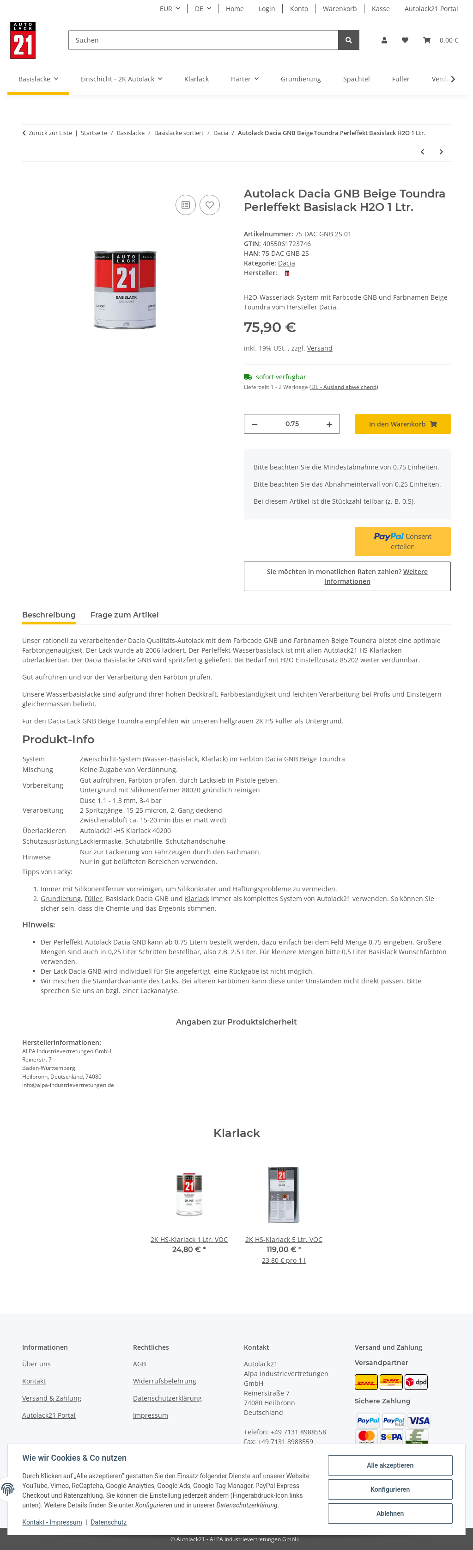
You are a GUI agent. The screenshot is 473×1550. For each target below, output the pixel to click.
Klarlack (197, 898)
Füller (93, 898)
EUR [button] (166, 8)
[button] (384, 40)
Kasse (381, 8)
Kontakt (34, 1381)
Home (235, 8)
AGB (139, 1363)
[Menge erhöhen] (329, 423)
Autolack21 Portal (431, 8)
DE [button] (199, 8)
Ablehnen (389, 1513)
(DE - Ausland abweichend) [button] (343, 387)
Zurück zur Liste (50, 133)
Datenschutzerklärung (167, 1398)
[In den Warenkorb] (29, 182)
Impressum (150, 1415)
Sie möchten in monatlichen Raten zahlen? (347, 576)
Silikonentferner (100, 888)
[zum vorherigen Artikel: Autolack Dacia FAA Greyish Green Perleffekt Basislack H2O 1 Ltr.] (422, 151)
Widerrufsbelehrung (164, 1381)
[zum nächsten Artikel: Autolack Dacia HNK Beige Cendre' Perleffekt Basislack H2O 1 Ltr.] (441, 151)
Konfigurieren (389, 1489)
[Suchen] (203, 40)
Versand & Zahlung (51, 1398)
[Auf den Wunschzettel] (210, 205)
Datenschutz (109, 1522)
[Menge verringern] (254, 423)
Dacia (286, 263)
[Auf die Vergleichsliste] (186, 205)
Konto (299, 8)
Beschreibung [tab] (49, 615)
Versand (320, 348)
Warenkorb (340, 8)
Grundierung (61, 898)
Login (267, 8)
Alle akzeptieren (389, 1465)
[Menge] (292, 423)
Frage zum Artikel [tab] (125, 615)
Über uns (36, 1363)
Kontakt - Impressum (52, 1522)
